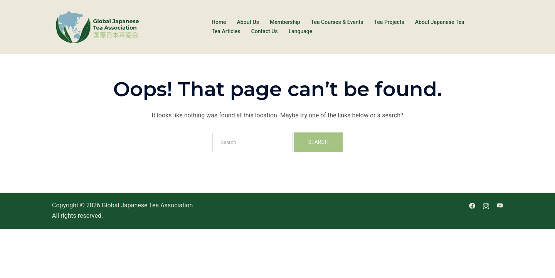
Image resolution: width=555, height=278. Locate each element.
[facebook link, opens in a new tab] (472, 205)
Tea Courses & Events (337, 22)
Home (219, 22)
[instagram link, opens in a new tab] (486, 205)
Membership (285, 22)
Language (301, 31)
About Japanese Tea (439, 22)
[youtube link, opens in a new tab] (500, 205)
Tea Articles (226, 31)
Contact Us (264, 31)
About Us (248, 22)
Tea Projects (389, 22)
